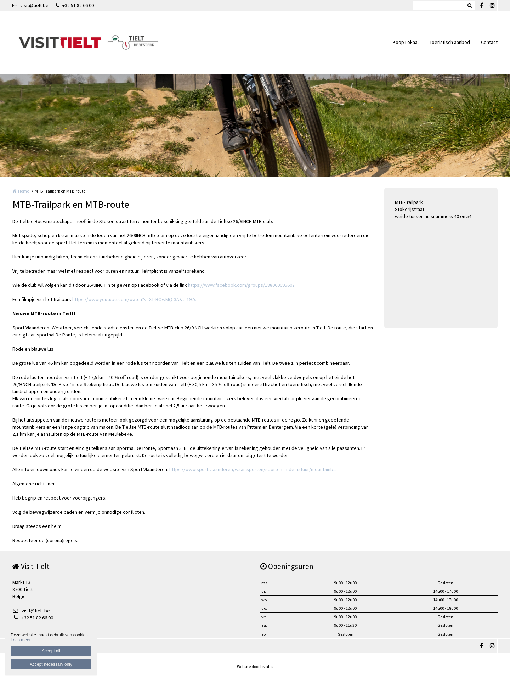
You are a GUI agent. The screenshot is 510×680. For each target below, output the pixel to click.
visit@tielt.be (30, 5)
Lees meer (21, 639)
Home (23, 191)
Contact (489, 42)
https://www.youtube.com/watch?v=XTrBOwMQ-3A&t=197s (134, 299)
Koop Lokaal (406, 42)
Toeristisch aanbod (450, 42)
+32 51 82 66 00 (75, 5)
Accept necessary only (51, 664)
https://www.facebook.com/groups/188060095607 (241, 285)
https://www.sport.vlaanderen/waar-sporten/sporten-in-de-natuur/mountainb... (252, 469)
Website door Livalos (255, 666)
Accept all (51, 650)
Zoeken (469, 5)
